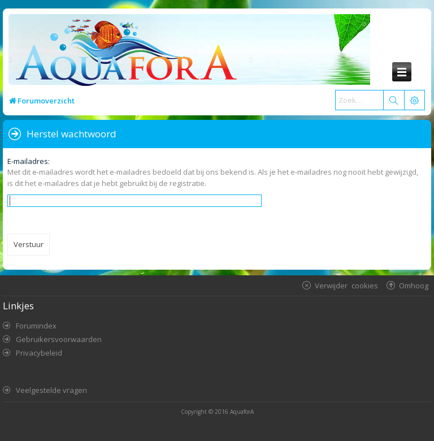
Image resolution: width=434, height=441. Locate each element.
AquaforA (242, 412)
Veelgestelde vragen (51, 390)
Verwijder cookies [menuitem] (346, 285)
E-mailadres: (28, 161)
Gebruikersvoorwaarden (59, 339)
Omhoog (413, 285)
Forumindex (36, 326)
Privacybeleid (39, 353)
